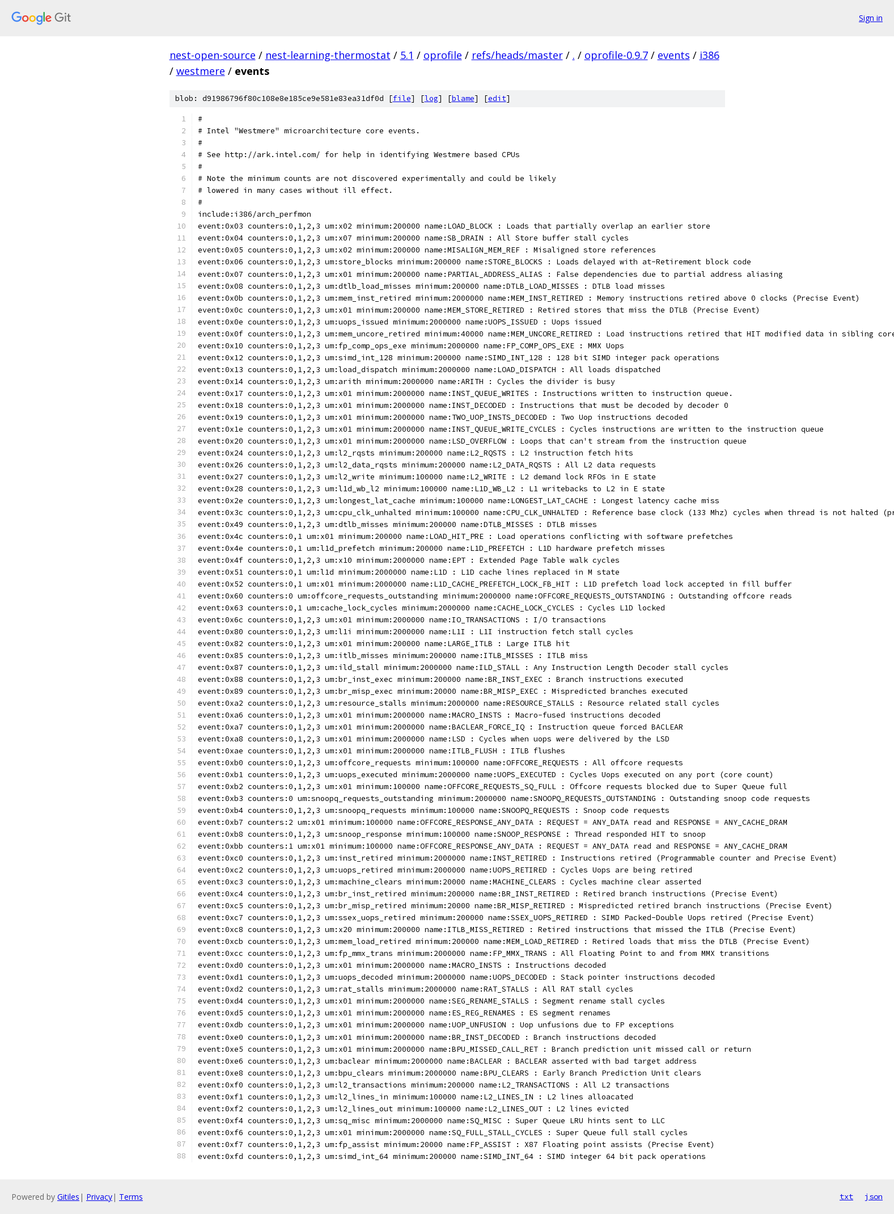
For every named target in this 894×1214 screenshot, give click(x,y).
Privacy (99, 1196)
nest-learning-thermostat (328, 55)
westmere (200, 71)
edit (497, 98)
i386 (709, 55)
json (874, 1196)
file (402, 98)
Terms (131, 1196)
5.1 (407, 55)
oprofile (442, 55)
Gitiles (68, 1196)
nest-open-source (213, 55)
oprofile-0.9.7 (616, 55)
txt (846, 1196)
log (431, 98)
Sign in (871, 17)
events (674, 55)
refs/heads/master (517, 55)
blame (463, 98)
